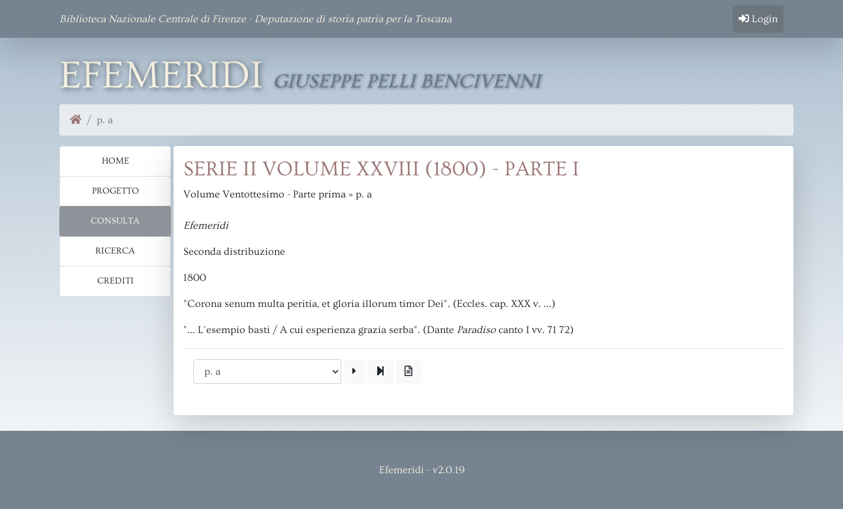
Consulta (115, 221)
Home (115, 161)
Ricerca (115, 251)
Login (758, 19)
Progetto (115, 191)
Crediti (115, 281)
